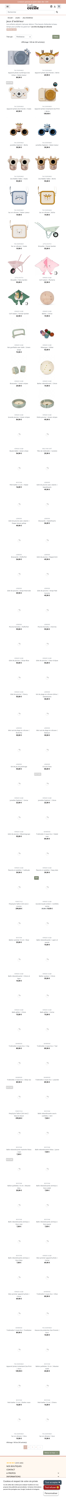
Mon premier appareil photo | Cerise (47, 1258)
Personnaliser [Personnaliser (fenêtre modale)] (51, 1493)
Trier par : (9, 37)
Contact (10, 1469)
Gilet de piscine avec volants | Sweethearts (47, 485)
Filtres (56, 37)
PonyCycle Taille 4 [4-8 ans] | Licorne (19, 904)
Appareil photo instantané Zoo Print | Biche (47, 109)
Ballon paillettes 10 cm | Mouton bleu (19, 1185)
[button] (11, 29)
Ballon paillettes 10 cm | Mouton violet (47, 1366)
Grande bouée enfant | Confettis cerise (47, 904)
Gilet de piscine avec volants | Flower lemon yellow (19, 521)
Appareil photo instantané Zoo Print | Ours (18, 1366)
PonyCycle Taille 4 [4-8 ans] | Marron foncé (19, 1113)
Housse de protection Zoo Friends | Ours (47, 1330)
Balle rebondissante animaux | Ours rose (19, 1222)
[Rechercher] (30, 12)
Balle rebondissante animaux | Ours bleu (19, 1258)
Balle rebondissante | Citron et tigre (19, 976)
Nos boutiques (14, 1466)
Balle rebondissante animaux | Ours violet (47, 1185)
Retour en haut (51, 1453)
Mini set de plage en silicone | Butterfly (19, 730)
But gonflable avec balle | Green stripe (19, 347)
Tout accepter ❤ (52, 1482)
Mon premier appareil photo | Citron (19, 1294)
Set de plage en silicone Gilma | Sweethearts (47, 694)
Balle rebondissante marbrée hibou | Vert (18, 1149)
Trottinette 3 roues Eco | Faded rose (47, 834)
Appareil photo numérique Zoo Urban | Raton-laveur (19, 73)
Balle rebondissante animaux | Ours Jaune (47, 1222)
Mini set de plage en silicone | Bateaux (47, 730)
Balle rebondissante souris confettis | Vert (47, 1113)
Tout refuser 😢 (52, 1487)
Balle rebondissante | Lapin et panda (47, 940)
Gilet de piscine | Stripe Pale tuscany (47, 591)
